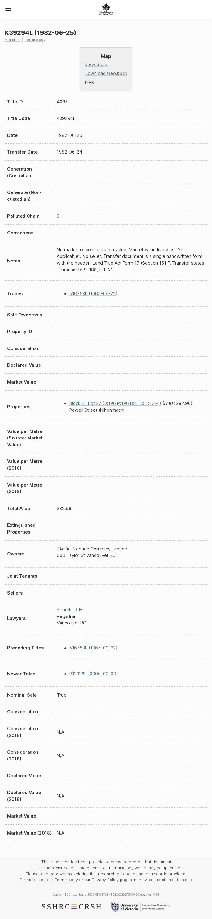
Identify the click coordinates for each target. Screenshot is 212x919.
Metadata (12, 40)
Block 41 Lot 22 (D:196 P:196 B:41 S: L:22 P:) (115, 403)
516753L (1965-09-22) (93, 293)
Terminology (35, 40)
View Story (96, 64)
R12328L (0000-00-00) (93, 673)
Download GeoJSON (106, 73)
